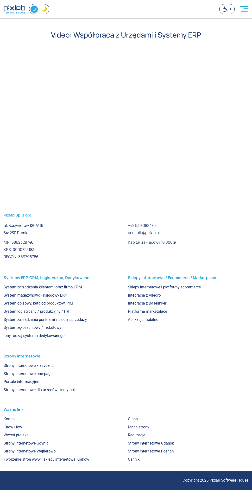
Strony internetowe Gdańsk (151, 443)
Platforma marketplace (147, 311)
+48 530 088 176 (142, 225)
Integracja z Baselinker (147, 303)
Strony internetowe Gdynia (26, 443)
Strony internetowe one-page (28, 373)
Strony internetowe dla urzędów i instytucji (40, 390)
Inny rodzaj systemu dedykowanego (34, 335)
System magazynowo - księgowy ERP (35, 295)
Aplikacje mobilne (143, 319)
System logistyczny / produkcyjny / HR (36, 311)
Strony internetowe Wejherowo (30, 451)
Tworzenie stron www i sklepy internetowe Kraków (46, 459)
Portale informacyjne (21, 381)
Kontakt (10, 419)
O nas (133, 419)
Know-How (13, 427)
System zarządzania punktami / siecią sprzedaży (45, 319)
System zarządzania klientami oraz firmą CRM (43, 287)
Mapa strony (138, 427)
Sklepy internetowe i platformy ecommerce (164, 287)
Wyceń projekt (16, 435)
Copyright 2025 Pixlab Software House (215, 480)
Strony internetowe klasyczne (28, 365)
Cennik (134, 459)
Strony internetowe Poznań (151, 451)
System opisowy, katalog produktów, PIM (38, 303)
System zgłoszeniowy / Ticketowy (32, 327)
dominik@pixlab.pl (144, 232)
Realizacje (136, 435)
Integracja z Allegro (144, 295)
